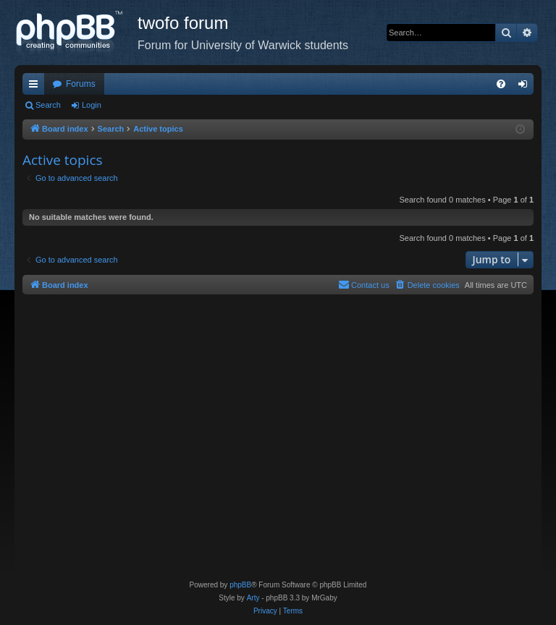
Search (48, 105)
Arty (253, 598)
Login (91, 105)
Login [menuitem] (526, 87)
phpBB (240, 585)
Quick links (36, 87)
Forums (81, 84)
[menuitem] (501, 84)
